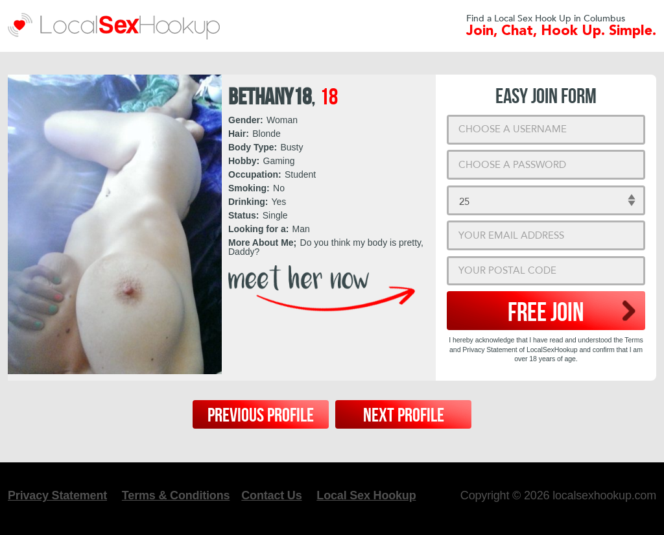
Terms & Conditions (176, 495)
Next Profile (403, 415)
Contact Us (271, 495)
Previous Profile (261, 415)
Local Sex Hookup (366, 495)
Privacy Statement (57, 495)
